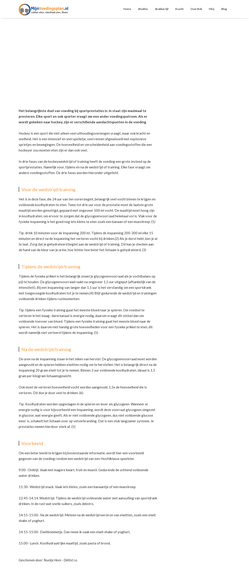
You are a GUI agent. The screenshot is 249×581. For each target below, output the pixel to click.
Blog (224, 9)
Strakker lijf (161, 9)
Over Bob (196, 9)
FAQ (211, 9)
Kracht (179, 9)
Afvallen (143, 9)
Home (127, 9)
